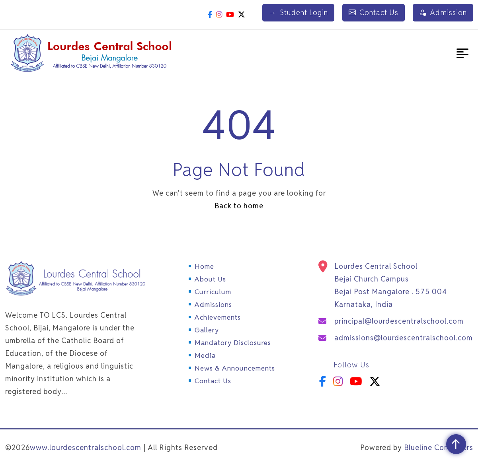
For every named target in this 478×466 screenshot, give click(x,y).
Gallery (207, 330)
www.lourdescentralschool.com (85, 447)
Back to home (239, 205)
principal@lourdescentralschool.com (399, 321)
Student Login (299, 12)
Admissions (213, 304)
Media (205, 355)
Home (204, 266)
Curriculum (213, 291)
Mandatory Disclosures (233, 342)
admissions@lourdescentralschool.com (403, 337)
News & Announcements (235, 368)
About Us (210, 279)
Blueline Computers (438, 447)
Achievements (218, 317)
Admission (443, 12)
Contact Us (374, 12)
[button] (462, 53)
